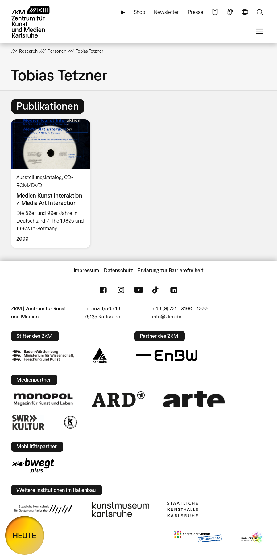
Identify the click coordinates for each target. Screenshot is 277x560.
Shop (139, 12)
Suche (260, 12)
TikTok (156, 290)
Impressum (86, 270)
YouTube (138, 290)
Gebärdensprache (230, 12)
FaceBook (103, 290)
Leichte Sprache (215, 12)
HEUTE (24, 535)
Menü (260, 31)
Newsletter (166, 12)
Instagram (121, 290)
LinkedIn (173, 290)
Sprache (245, 12)
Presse (195, 12)
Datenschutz (118, 270)
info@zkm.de (166, 316)
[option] (53, 183)
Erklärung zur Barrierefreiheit (170, 270)
